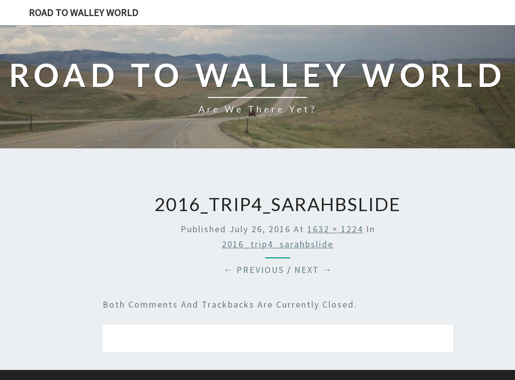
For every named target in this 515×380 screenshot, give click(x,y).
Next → (313, 269)
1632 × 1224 (335, 229)
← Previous (253, 269)
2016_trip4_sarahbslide (277, 244)
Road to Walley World (83, 12)
